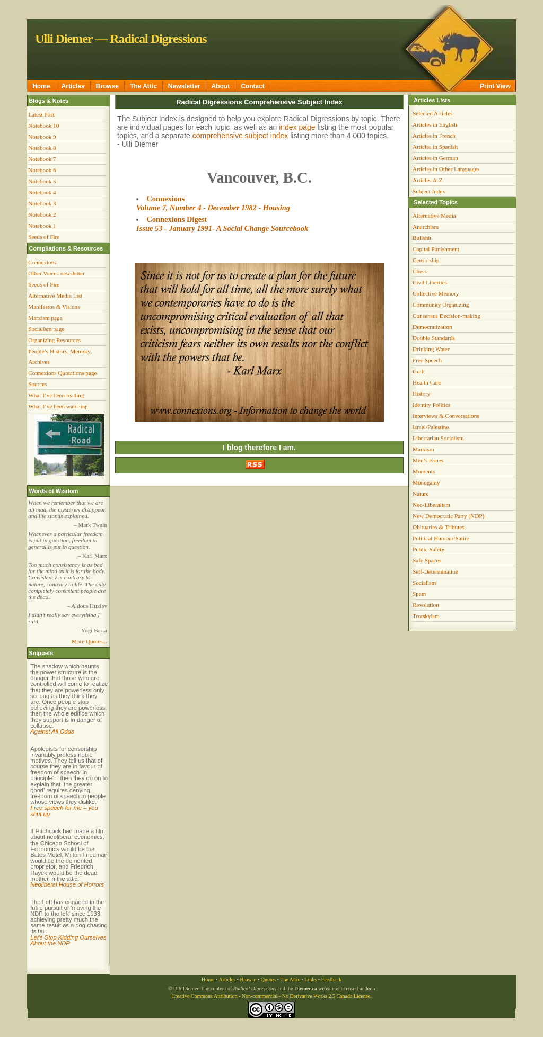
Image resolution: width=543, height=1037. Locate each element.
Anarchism (426, 227)
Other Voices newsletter (56, 273)
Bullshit (422, 238)
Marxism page (45, 318)
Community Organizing (441, 304)
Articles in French (434, 135)
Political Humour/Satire (441, 538)
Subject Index (429, 191)
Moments (424, 471)
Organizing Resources (54, 340)
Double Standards (434, 338)
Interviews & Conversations (446, 416)
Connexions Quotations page (62, 373)
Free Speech (427, 360)
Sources (37, 384)
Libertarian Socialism (438, 438)
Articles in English (435, 124)
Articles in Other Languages (446, 169)
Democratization (432, 327)
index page (297, 127)
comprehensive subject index (240, 135)
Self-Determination (435, 571)
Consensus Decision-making (446, 315)
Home (41, 86)
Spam (419, 594)
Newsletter (184, 86)
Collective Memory (436, 293)
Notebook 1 (42, 225)
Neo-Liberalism (431, 505)
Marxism (423, 449)
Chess (420, 271)
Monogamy (426, 482)
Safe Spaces (427, 560)
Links (310, 979)
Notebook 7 (42, 159)
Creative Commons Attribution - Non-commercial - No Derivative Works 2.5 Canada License (271, 996)
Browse (107, 86)
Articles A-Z (427, 180)
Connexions (42, 262)
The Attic (143, 86)
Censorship (426, 260)
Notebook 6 (42, 170)
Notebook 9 (42, 136)
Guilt (419, 371)
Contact (253, 86)
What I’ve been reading (56, 395)
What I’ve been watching (58, 406)
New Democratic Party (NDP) (448, 516)
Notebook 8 (42, 148)
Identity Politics (431, 404)
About (221, 86)
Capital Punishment (436, 249)
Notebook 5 (42, 181)
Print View (495, 86)
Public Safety (428, 549)
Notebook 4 (42, 192)
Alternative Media (434, 215)
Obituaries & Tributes (439, 527)
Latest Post (41, 114)
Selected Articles (433, 113)
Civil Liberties (430, 282)
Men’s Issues (428, 460)
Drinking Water (431, 349)
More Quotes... (89, 641)
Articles (73, 86)
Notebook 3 (42, 203)
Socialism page (46, 329)
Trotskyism (426, 616)
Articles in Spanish (435, 147)
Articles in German (435, 158)
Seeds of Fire (43, 237)
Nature (420, 493)
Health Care (427, 382)
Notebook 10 (43, 125)
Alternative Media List (55, 295)
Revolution (426, 605)
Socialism (424, 582)
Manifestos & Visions (54, 306)
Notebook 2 (42, 214)
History (422, 393)
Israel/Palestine (431, 427)
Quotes (268, 979)
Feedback (331, 979)
